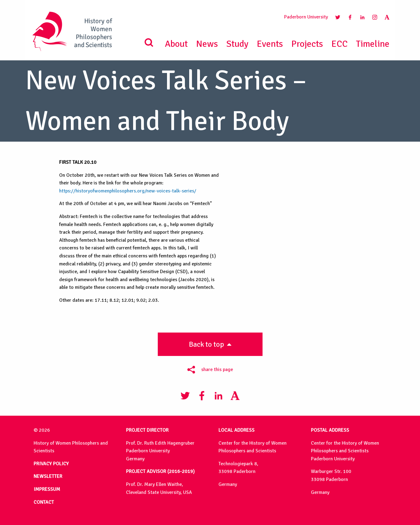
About (176, 44)
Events (270, 44)
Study (237, 44)
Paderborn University (306, 17)
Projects (307, 44)
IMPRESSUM (47, 489)
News (207, 44)
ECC (339, 44)
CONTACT (44, 502)
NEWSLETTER (48, 476)
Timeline (372, 44)
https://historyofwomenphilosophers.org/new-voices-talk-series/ (127, 191)
